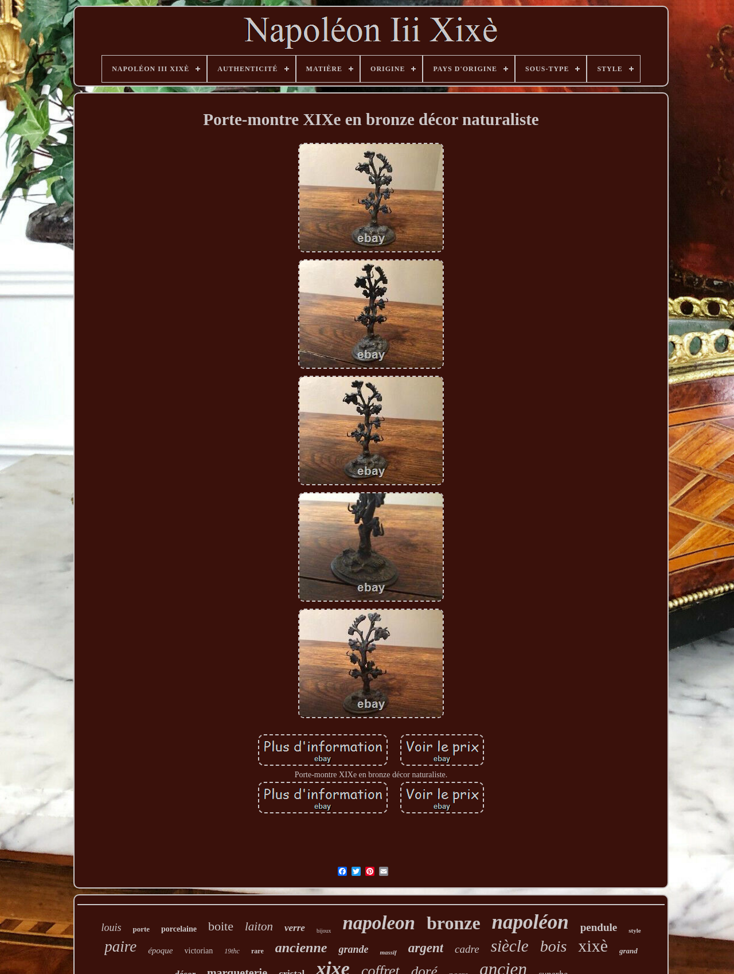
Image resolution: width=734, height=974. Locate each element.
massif (388, 952)
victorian (199, 950)
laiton (259, 926)
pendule (598, 927)
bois (553, 946)
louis (111, 927)
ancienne (301, 947)
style (634, 930)
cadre (467, 949)
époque (160, 950)
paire (120, 946)
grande (353, 949)
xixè (593, 945)
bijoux (324, 931)
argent (425, 948)
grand (628, 950)
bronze (454, 923)
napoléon (530, 922)
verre (294, 927)
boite (220, 926)
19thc (232, 951)
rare (257, 951)
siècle (510, 946)
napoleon (378, 923)
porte (141, 929)
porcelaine (179, 929)
